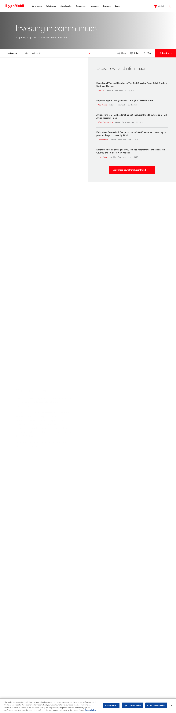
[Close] (172, 705)
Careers (118, 6)
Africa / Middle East (105, 122)
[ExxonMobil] (16, 6)
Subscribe (164, 53)
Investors (107, 6)
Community (81, 6)
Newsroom (94, 6)
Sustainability (66, 6)
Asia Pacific (102, 105)
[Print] (134, 53)
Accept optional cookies (156, 705)
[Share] (121, 53)
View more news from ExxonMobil (129, 170)
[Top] (147, 53)
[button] (158, 6)
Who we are (37, 6)
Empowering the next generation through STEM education (124, 100)
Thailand (101, 90)
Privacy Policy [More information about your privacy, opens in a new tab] (90, 710)
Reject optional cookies (132, 705)
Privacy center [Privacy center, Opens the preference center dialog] (111, 705)
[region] (88, 705)
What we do (51, 6)
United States (103, 140)
